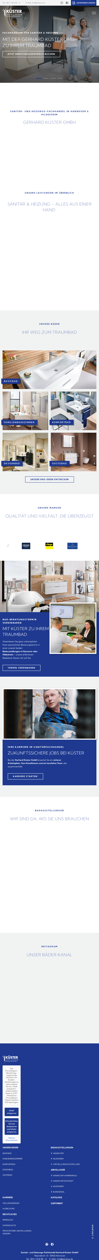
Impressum (8, 1220)
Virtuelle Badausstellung (66, 1164)
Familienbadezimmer (12, 1159)
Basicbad (7, 1153)
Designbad (8, 1169)
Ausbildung (9, 1208)
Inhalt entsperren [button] (11, 1111)
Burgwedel (59, 1192)
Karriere (8, 1197)
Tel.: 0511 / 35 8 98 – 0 (11, 3)
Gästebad (7, 1175)
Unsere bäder (10, 1147)
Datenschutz (9, 1225)
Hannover (58, 1153)
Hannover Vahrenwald (65, 1175)
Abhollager (58, 1169)
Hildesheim (58, 1159)
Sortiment (57, 1203)
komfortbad (9, 1164)
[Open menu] (93, 13)
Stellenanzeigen (11, 1203)
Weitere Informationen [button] (12, 1139)
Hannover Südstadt (63, 1181)
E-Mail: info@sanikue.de (35, 3)
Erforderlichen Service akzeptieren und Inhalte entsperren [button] (11, 1126)
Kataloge (56, 1197)
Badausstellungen (62, 1147)
